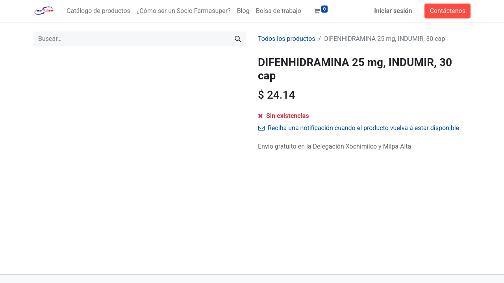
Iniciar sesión (393, 11)
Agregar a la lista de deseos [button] (301, 136)
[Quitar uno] (265, 118)
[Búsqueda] (238, 38)
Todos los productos (286, 38)
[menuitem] (98, 11)
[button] (352, 118)
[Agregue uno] (298, 118)
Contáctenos (447, 11)
